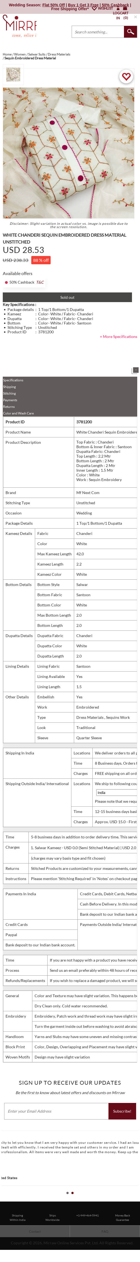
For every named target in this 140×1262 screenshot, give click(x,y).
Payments (10, 400)
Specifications (13, 380)
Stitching (9, 393)
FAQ (105, 1231)
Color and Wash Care (18, 413)
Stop (137, 1199)
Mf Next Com (88, 492)
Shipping (9, 387)
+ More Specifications (118, 336)
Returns (9, 407)
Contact (35, 1231)
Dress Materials (90, 717)
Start (133, 1199)
